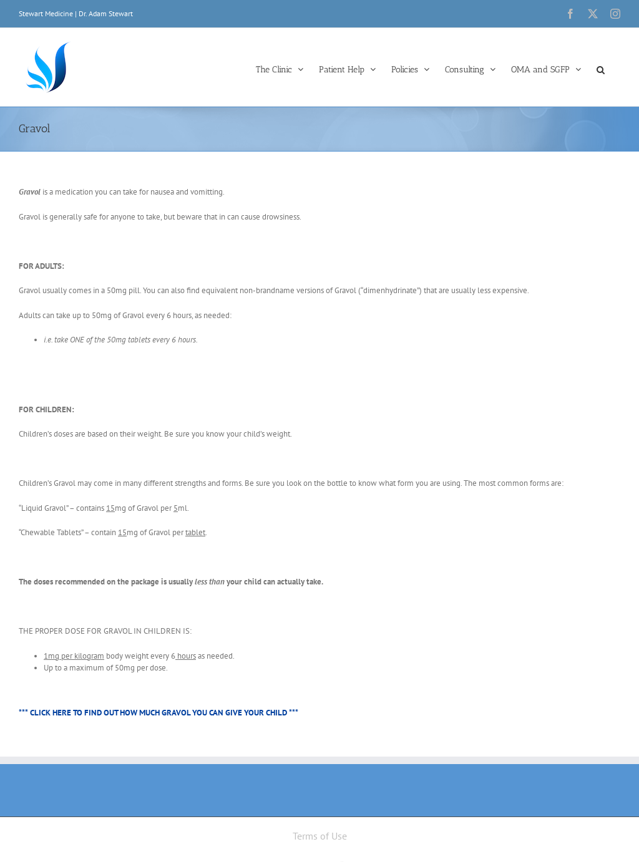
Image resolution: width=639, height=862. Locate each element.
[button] (601, 68)
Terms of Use (320, 836)
